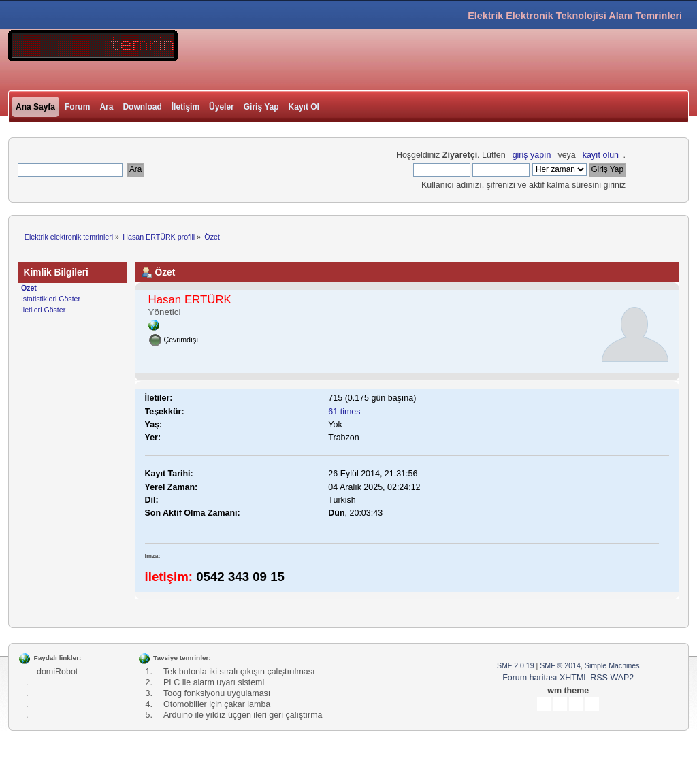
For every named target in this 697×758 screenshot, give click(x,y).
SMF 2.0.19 (515, 665)
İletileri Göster (43, 310)
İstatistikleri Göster (50, 299)
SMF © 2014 (560, 665)
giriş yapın (532, 155)
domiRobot (57, 671)
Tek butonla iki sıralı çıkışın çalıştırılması (238, 671)
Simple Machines (612, 665)
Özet (29, 288)
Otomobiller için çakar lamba (216, 704)
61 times (344, 411)
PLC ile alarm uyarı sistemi (213, 682)
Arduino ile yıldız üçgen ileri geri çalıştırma (243, 715)
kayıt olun (601, 155)
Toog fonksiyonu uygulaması (216, 693)
